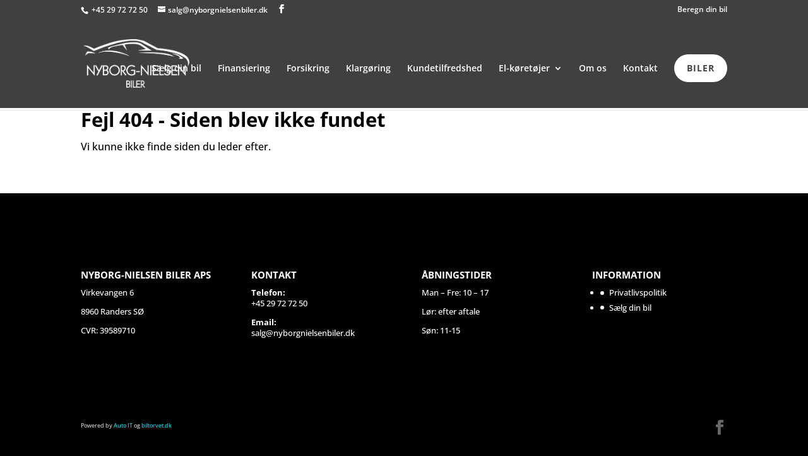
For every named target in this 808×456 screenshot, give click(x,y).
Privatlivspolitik (638, 292)
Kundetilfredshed (444, 69)
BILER (701, 68)
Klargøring (368, 69)
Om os (593, 69)
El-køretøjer (524, 69)
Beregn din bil (702, 10)
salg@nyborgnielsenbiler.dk (303, 333)
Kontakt (640, 69)
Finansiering (244, 69)
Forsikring (308, 69)
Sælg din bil (176, 69)
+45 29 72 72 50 (121, 9)
